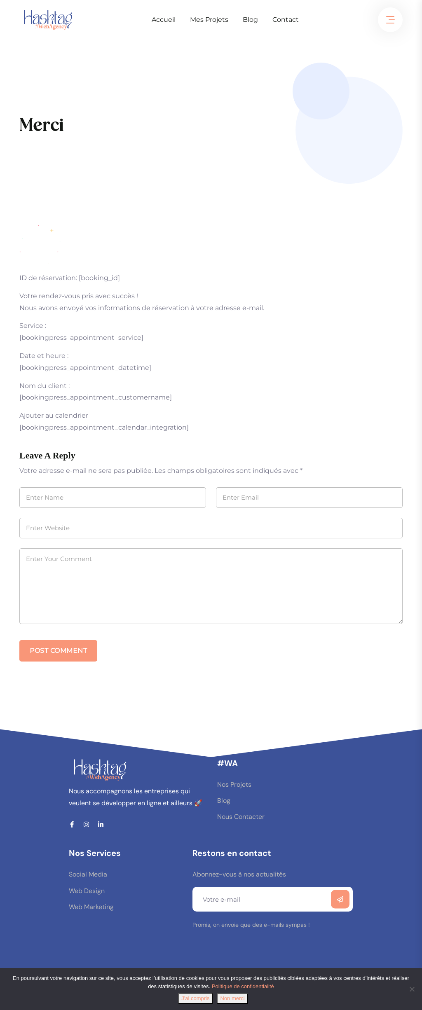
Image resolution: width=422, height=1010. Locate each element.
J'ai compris (195, 998)
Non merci (232, 998)
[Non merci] (412, 989)
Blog (250, 19)
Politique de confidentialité (243, 986)
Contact (285, 19)
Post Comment (58, 651)
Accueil (164, 19)
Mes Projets (209, 19)
